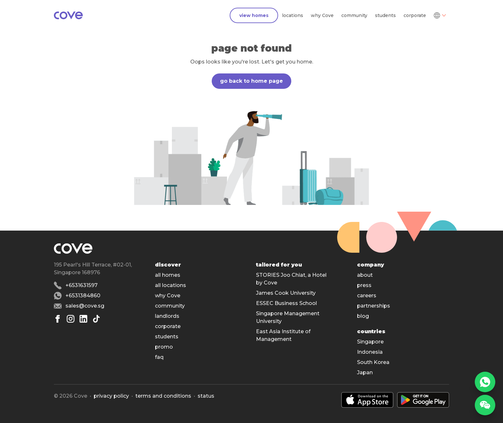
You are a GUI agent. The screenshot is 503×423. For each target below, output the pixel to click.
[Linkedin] (83, 319)
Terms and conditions (163, 396)
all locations (170, 285)
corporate (415, 15)
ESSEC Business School (286, 303)
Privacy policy (111, 396)
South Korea (373, 362)
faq (159, 357)
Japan (365, 372)
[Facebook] (58, 319)
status (206, 396)
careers (366, 295)
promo (164, 347)
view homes (254, 15)
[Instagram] (70, 319)
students (385, 15)
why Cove (322, 15)
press (364, 285)
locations (292, 15)
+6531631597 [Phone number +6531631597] (81, 285)
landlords (167, 316)
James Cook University (286, 293)
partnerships (373, 306)
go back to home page (251, 81)
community (354, 15)
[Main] (68, 15)
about (365, 275)
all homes (167, 275)
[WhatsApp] (485, 382)
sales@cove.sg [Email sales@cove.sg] (84, 306)
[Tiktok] (96, 319)
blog (363, 316)
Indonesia (370, 352)
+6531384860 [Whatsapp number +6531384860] (82, 295)
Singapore (370, 342)
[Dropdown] (439, 15)
